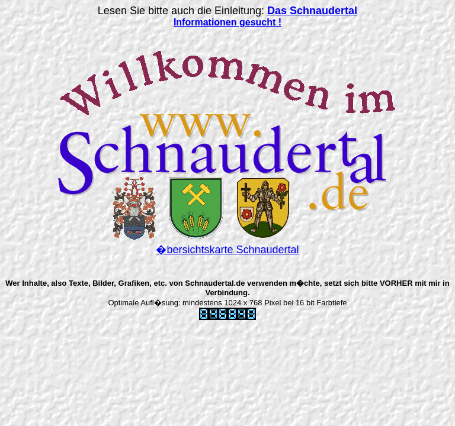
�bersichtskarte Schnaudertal (227, 250)
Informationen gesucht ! (227, 22)
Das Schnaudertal (312, 11)
